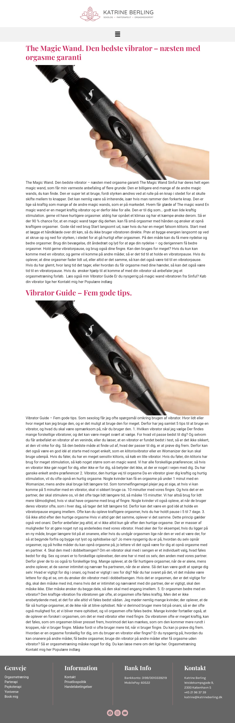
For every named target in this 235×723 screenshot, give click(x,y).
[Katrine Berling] (117, 13)
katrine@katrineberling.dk (203, 697)
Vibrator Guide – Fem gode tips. (79, 292)
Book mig (11, 696)
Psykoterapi (13, 687)
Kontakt (70, 677)
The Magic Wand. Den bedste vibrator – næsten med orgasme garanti (113, 52)
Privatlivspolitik (75, 682)
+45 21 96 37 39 (195, 692)
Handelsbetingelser (78, 687)
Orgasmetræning (17, 677)
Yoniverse (12, 692)
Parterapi (11, 682)
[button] (117, 34)
